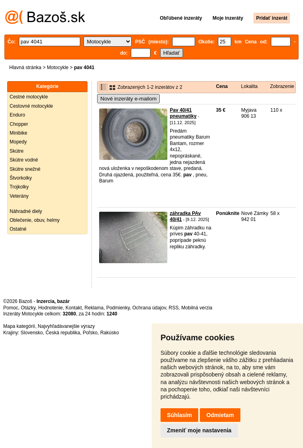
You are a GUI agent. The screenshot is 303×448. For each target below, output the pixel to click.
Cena (222, 86)
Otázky (28, 308)
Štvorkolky (21, 178)
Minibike (18, 133)
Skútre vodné (24, 160)
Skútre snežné (25, 169)
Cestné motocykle (29, 97)
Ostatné (18, 229)
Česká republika (62, 332)
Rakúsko (109, 332)
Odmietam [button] (220, 415)
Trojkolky (19, 187)
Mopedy (18, 142)
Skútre (17, 151)
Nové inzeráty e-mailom (128, 99)
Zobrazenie (282, 86)
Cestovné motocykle (31, 106)
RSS (174, 308)
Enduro (17, 115)
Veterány (19, 196)
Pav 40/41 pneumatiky (183, 113)
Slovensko (31, 332)
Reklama (94, 308)
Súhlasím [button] (179, 415)
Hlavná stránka (25, 67)
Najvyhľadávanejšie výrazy (66, 326)
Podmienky (118, 308)
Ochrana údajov (149, 308)
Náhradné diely (26, 211)
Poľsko (90, 332)
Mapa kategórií (19, 326)
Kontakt (73, 308)
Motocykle (58, 67)
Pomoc (10, 308)
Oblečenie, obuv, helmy (35, 220)
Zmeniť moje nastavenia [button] (199, 430)
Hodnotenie (50, 308)
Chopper (19, 124)
